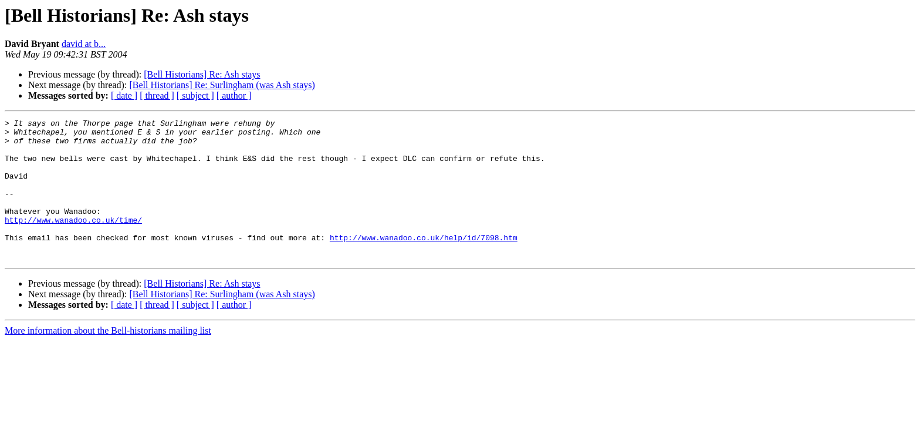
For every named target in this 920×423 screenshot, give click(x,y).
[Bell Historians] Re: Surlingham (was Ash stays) (221, 85)
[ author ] (234, 95)
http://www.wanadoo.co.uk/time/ (73, 241)
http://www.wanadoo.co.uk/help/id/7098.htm (424, 262)
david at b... (84, 44)
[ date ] (124, 95)
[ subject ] (195, 95)
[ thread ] (157, 95)
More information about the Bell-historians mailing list (108, 359)
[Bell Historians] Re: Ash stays (202, 74)
